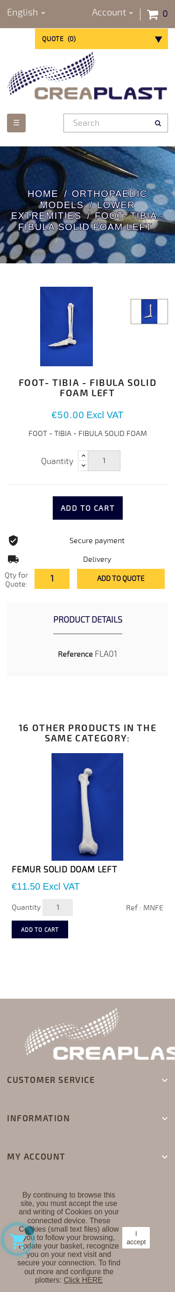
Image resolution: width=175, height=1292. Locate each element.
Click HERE (83, 1280)
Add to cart (88, 508)
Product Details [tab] (87, 620)
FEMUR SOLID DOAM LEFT (64, 869)
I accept (136, 1238)
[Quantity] (104, 460)
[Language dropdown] (26, 13)
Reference (75, 654)
